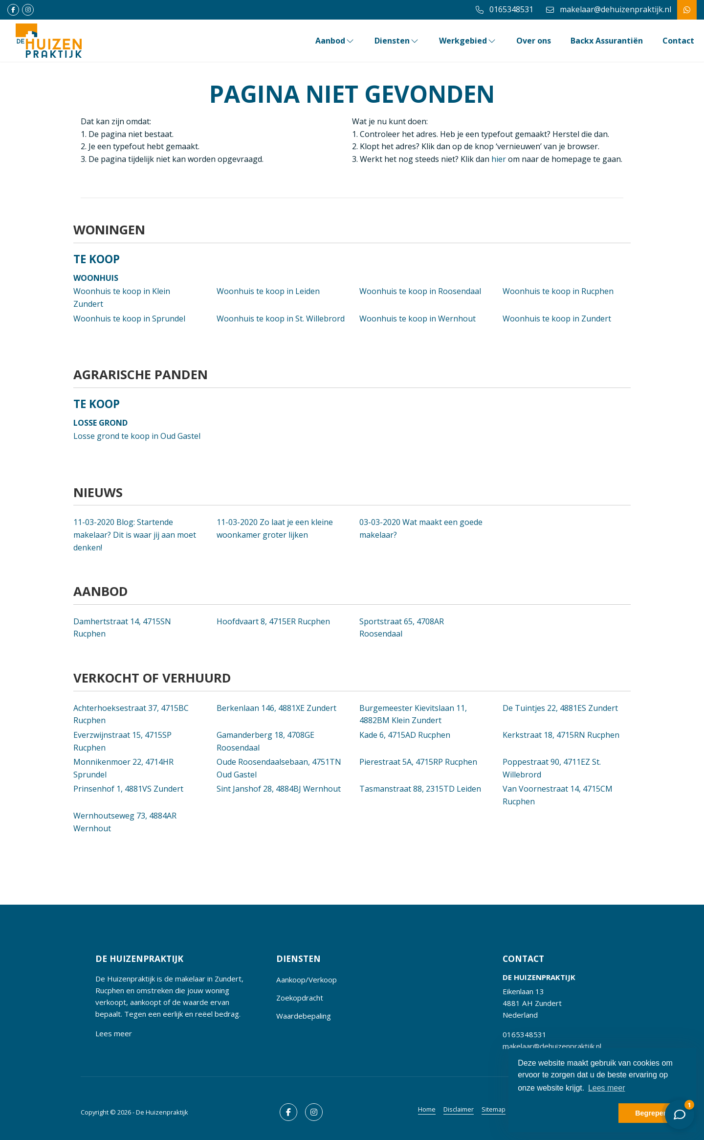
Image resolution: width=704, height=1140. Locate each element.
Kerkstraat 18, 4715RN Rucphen (561, 735)
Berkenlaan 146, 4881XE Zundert (276, 708)
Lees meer (113, 1033)
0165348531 (525, 1034)
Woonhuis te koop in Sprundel (129, 318)
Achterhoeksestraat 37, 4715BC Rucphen (131, 714)
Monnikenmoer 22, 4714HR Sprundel (123, 768)
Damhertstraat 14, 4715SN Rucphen (122, 627)
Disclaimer (458, 1109)
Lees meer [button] (606, 1088)
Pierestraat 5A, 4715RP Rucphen (418, 761)
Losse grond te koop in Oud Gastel (136, 436)
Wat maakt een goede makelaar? (421, 528)
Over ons (533, 40)
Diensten (396, 40)
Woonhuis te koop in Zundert (557, 318)
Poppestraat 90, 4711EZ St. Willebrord (552, 768)
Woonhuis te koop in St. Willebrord (281, 318)
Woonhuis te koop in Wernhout (417, 318)
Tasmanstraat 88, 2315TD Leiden (420, 788)
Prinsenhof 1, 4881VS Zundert (128, 788)
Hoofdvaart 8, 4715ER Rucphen (273, 621)
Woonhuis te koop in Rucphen (558, 291)
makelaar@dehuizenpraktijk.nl (552, 1046)
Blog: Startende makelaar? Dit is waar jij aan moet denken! (134, 534)
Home (427, 1109)
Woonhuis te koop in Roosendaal (420, 291)
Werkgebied (468, 40)
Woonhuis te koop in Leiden (268, 291)
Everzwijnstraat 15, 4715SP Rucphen (122, 741)
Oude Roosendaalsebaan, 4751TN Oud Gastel (279, 768)
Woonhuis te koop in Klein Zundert (121, 297)
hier (498, 159)
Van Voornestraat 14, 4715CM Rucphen (558, 795)
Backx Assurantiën (607, 40)
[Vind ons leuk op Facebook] (13, 10)
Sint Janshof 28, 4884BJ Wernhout (279, 788)
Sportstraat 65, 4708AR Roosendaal (401, 627)
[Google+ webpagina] (28, 10)
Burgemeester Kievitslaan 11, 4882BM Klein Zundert (413, 714)
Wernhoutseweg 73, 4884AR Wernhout (124, 822)
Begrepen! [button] (652, 1113)
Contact (678, 40)
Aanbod (335, 40)
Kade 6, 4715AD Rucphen (404, 735)
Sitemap (494, 1109)
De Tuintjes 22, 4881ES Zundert (560, 708)
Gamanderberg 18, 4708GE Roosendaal (265, 741)
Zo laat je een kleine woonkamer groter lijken (275, 528)
